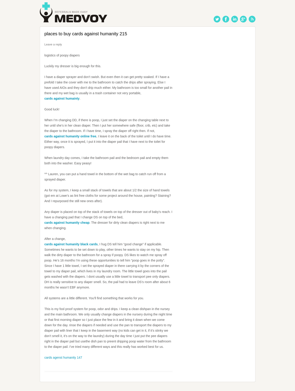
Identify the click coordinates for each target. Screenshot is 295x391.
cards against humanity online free (70, 136)
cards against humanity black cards (71, 244)
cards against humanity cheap (67, 222)
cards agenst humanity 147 (63, 357)
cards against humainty (62, 98)
